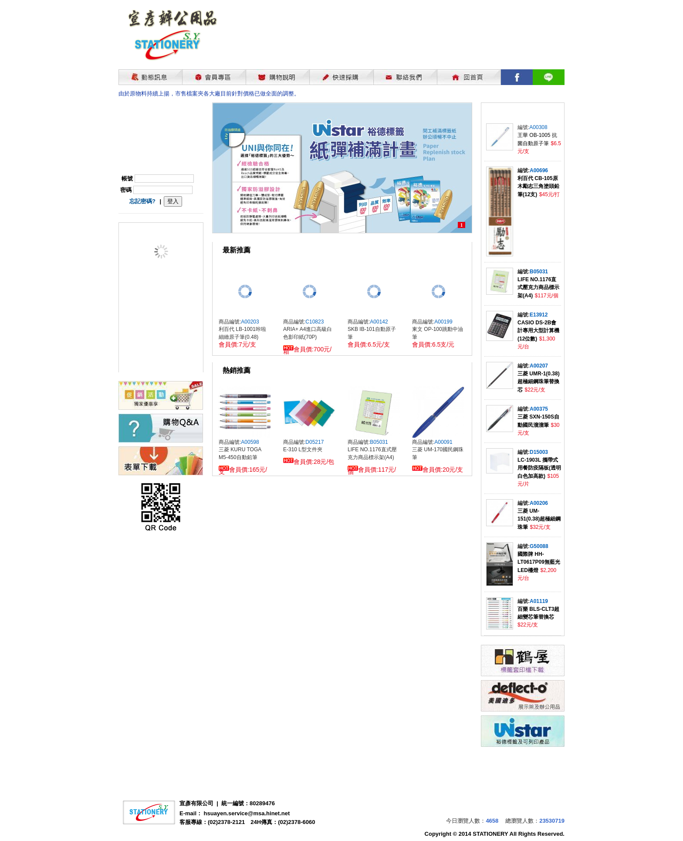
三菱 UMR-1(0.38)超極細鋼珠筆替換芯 (538, 382)
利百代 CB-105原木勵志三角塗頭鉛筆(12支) (538, 186)
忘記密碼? (142, 201)
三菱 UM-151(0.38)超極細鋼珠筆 (539, 519)
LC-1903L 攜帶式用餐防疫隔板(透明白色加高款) (539, 468)
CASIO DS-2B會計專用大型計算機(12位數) (538, 331)
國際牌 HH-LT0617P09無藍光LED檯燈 (538, 562)
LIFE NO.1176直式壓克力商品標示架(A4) (538, 287)
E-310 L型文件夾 (302, 449)
